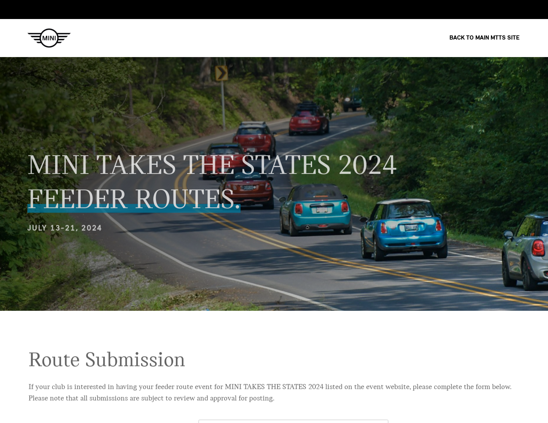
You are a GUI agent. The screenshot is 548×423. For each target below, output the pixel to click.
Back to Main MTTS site (484, 38)
